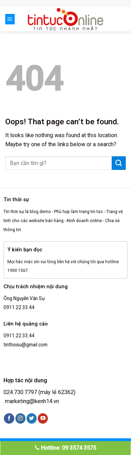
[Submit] (119, 163)
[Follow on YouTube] (43, 418)
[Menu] (10, 19)
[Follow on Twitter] (32, 418)
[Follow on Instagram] (20, 418)
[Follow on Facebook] (9, 418)
